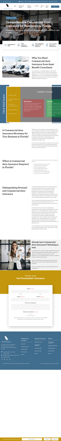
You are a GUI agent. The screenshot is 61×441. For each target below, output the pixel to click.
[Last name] (40, 291)
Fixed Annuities (51, 348)
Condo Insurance (25, 346)
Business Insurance (29, 6)
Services (36, 5)
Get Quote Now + (32, 439)
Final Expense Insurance (51, 343)
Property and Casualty (21, 6)
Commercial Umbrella (37, 345)
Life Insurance (51, 350)
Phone (20, 296)
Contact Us (42, 6)
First (21, 294)
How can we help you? (30, 302)
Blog (28, 1)
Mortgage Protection (52, 345)
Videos (22, 1)
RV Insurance (24, 351)
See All (22, 354)
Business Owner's (38, 342)
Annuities (23, 344)
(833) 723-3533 (54, 1)
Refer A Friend (47, 6)
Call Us (55, 6)
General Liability (38, 348)
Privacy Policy (44, 363)
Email (40, 296)
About (15, 5)
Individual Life (24, 349)
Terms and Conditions (53, 363)
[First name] (20, 291)
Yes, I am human (31, 315)
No (31, 313)
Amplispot (27, 363)
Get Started (10, 36)
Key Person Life (38, 350)
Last (40, 294)
